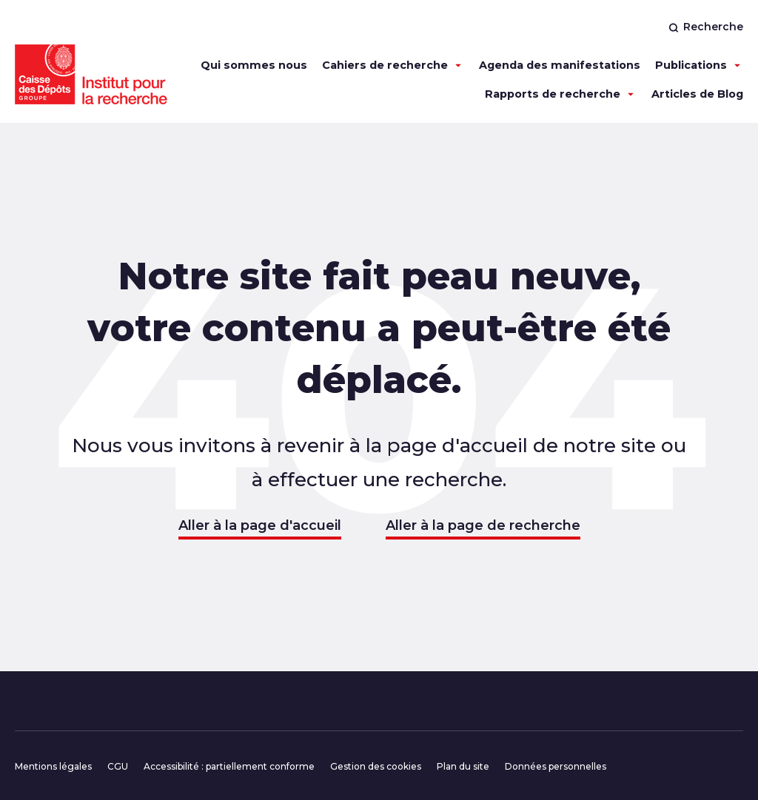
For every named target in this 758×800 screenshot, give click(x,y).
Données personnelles (555, 766)
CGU (117, 766)
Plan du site (463, 766)
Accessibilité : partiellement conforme (229, 766)
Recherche (705, 26)
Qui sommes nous (254, 65)
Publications (691, 65)
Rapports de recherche (552, 94)
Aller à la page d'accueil (259, 525)
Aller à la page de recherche (483, 525)
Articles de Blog (697, 94)
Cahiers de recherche (385, 65)
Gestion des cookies (375, 766)
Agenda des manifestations (559, 65)
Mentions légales (53, 766)
